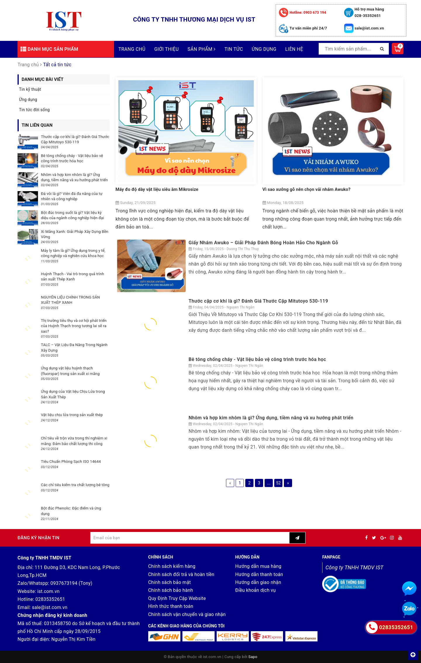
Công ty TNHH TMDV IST (354, 567)
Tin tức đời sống (34, 109)
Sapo (253, 657)
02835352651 (50, 599)
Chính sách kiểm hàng (172, 566)
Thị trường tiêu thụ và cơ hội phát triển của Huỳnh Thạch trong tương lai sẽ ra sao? (74, 325)
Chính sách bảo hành (170, 590)
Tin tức (234, 49)
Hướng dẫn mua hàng (258, 566)
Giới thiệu (166, 49)
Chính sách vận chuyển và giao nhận (187, 614)
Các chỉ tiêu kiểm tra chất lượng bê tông (75, 485)
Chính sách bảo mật (169, 582)
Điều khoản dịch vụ (255, 590)
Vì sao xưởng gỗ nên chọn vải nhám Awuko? (307, 189)
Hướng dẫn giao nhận (258, 582)
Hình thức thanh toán (170, 606)
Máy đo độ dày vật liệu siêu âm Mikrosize (156, 189)
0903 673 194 (307, 13)
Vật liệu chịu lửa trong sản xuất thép (72, 415)
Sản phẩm (202, 49)
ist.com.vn (48, 591)
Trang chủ (132, 49)
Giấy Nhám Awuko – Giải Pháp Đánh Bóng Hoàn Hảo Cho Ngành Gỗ (263, 242)
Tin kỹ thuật (30, 89)
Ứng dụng (264, 49)
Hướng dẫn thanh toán (259, 574)
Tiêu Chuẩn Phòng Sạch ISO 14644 (71, 461)
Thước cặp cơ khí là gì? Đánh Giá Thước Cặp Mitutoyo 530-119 (258, 301)
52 (278, 483)
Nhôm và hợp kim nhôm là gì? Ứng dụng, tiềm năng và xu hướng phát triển (271, 418)
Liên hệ (294, 49)
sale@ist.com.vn (369, 28)
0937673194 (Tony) (71, 583)
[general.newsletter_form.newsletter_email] (189, 538)
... (268, 483)
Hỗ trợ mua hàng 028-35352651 (369, 12)
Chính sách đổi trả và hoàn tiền (181, 574)
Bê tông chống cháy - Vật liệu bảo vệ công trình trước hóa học (258, 359)
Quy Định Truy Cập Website (177, 598)
